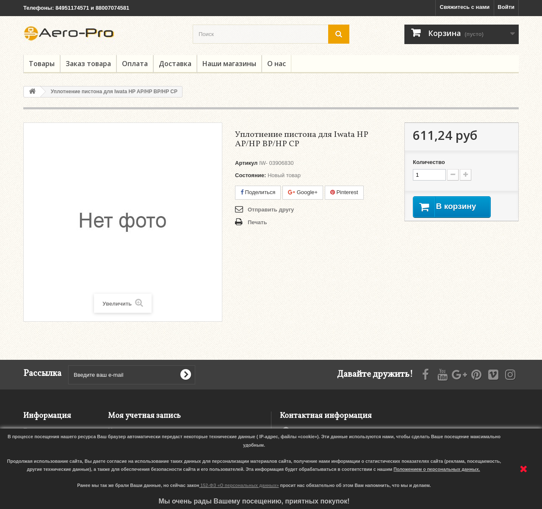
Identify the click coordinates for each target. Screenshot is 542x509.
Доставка (175, 63)
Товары (42, 63)
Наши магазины (229, 63)
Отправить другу (271, 209)
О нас (276, 63)
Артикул (246, 163)
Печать (257, 222)
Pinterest (344, 192)
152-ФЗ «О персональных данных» (239, 485)
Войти (506, 7)
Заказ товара (88, 63)
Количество (429, 162)
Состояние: (250, 175)
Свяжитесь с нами (465, 7)
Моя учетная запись (144, 416)
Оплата (135, 63)
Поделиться (258, 192)
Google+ (303, 192)
